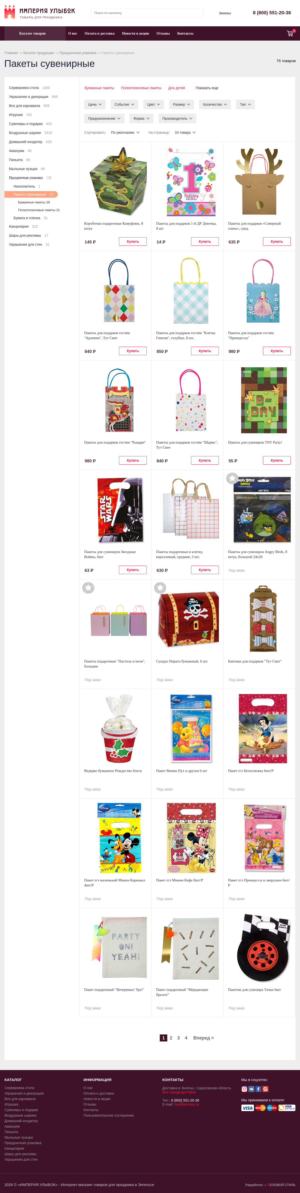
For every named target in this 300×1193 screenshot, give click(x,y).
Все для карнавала (29, 106)
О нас (72, 33)
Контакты (185, 33)
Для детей (177, 88)
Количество (212, 104)
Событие (122, 104)
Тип (243, 104)
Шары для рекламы (28, 235)
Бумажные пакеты (98, 88)
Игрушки (20, 115)
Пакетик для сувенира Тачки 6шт (254, 989)
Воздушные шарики (30, 133)
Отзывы (163, 33)
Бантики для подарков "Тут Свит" (255, 660)
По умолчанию (123, 132)
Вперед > (203, 1037)
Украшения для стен (29, 244)
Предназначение (101, 118)
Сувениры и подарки (30, 124)
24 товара (183, 132)
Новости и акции (135, 33)
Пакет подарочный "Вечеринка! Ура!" (114, 989)
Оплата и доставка (99, 33)
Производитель (175, 118)
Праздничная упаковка (77, 53)
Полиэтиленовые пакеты (141, 88)
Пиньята (19, 160)
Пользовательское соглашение (108, 1115)
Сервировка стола (29, 88)
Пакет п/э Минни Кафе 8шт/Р (179, 879)
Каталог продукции (38, 53)
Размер (179, 104)
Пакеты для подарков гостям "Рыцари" (115, 442)
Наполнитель (27, 186)
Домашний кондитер (30, 142)
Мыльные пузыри (27, 169)
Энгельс (225, 13)
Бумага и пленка (31, 218)
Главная (11, 53)
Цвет (151, 104)
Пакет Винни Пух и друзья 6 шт (181, 770)
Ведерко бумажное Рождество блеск (113, 770)
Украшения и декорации (33, 97)
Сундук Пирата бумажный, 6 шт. (182, 660)
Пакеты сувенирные (33, 194)
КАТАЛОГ (13, 1079)
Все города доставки (179, 1091)
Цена (92, 104)
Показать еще (209, 88)
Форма (138, 118)
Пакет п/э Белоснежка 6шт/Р (251, 770)
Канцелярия (23, 226)
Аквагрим (20, 151)
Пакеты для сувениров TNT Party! (255, 442)
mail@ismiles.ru (186, 1104)
